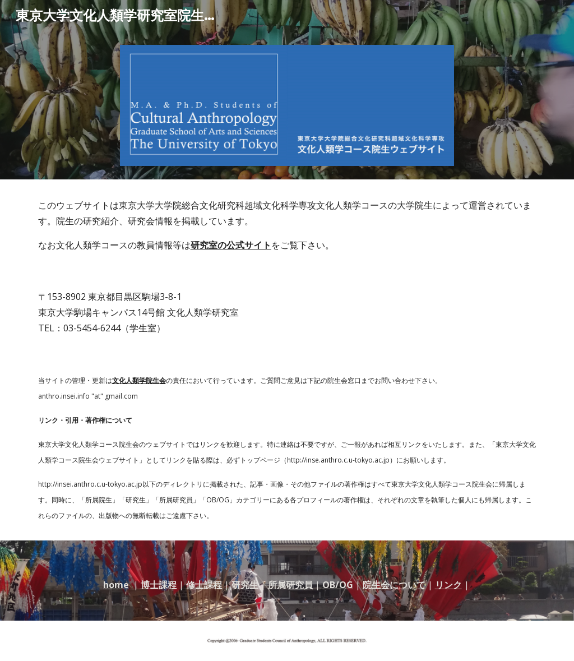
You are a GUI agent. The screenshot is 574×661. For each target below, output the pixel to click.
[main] (287, 225)
